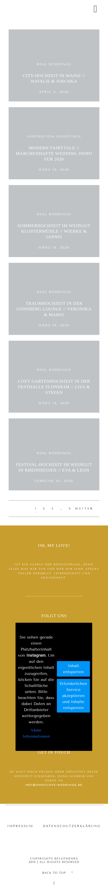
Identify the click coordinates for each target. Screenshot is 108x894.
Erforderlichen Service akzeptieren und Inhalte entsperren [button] (73, 695)
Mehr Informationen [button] (36, 733)
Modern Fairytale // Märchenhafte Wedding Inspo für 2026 (54, 153)
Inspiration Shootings (54, 136)
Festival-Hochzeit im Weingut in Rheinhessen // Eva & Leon (54, 467)
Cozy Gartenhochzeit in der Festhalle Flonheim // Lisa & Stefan (54, 387)
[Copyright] (54, 883)
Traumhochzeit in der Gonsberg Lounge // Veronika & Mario (54, 309)
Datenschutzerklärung (72, 826)
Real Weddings (54, 64)
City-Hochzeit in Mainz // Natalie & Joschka (54, 78)
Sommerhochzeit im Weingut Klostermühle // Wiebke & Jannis (53, 231)
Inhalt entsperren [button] (73, 668)
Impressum (20, 826)
